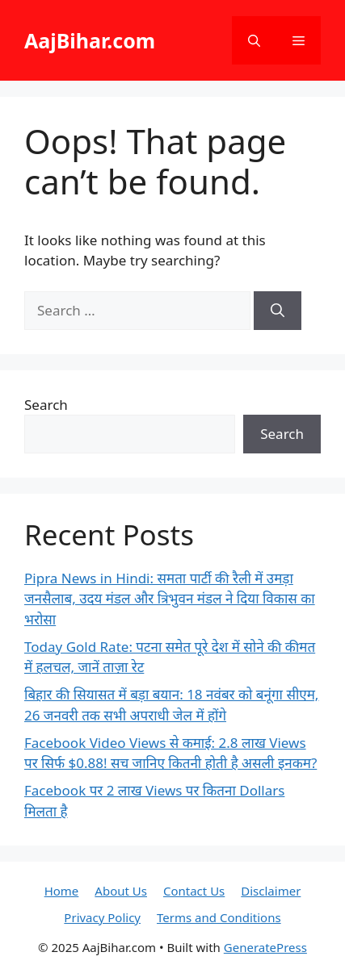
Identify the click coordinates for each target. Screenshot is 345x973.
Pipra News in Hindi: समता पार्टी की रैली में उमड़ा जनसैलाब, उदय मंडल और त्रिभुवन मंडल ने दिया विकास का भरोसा (169, 598)
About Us (121, 891)
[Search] (277, 310)
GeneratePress (265, 947)
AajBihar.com (89, 40)
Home (61, 891)
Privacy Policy (102, 917)
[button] (254, 40)
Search (46, 404)
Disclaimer (271, 891)
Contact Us (194, 891)
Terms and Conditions (219, 917)
